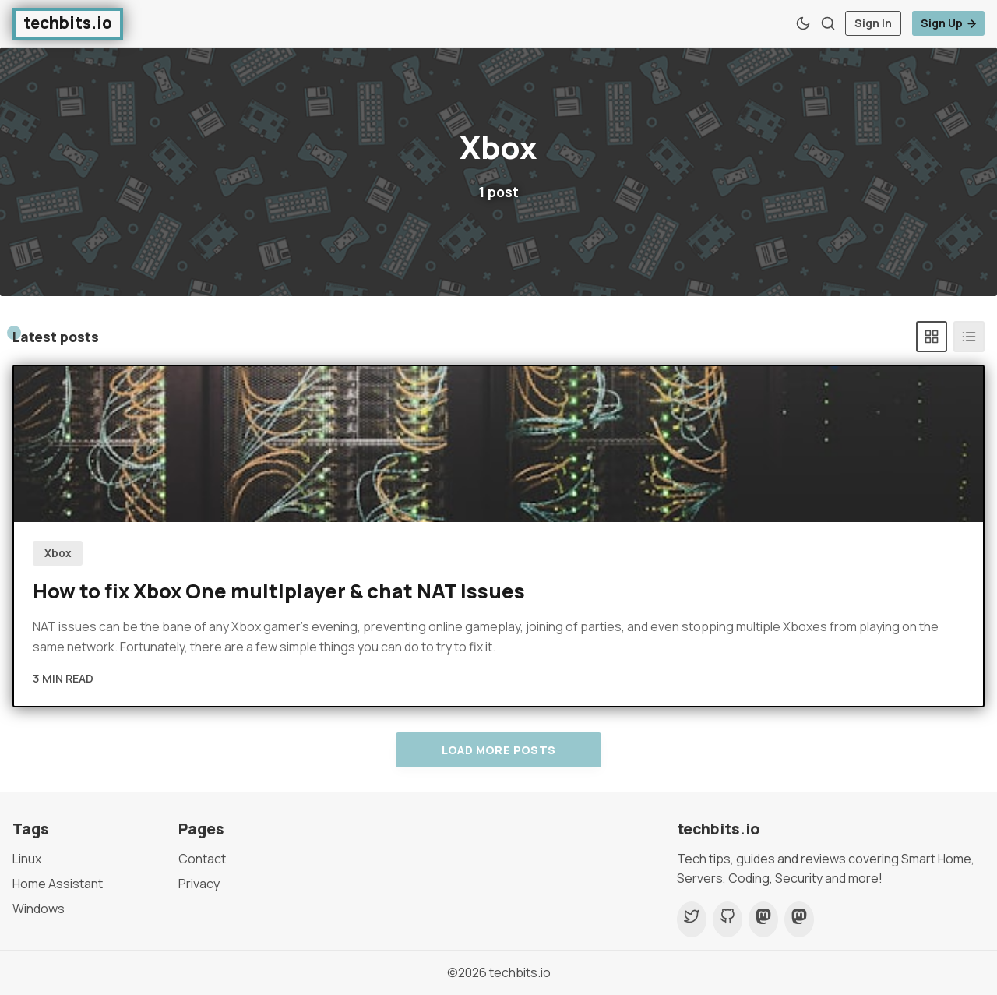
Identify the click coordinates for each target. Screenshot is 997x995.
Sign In (873, 23)
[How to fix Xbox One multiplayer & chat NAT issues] (498, 444)
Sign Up (949, 23)
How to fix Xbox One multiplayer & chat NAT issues (279, 591)
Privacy (199, 883)
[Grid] (931, 336)
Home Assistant (57, 883)
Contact (202, 858)
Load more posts (499, 750)
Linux (26, 858)
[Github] (727, 919)
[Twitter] (691, 919)
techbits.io (520, 972)
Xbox (58, 553)
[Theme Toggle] (803, 23)
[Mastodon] (763, 919)
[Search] (828, 23)
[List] (969, 336)
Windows (38, 908)
